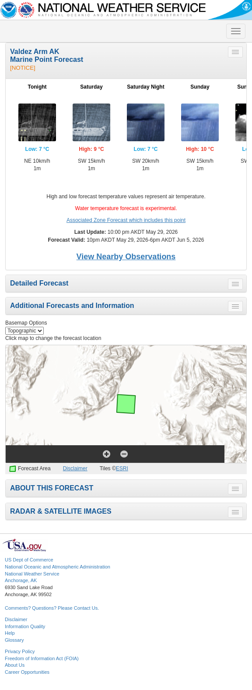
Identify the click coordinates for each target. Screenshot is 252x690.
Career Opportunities (27, 672)
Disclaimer (75, 468)
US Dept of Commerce (29, 559)
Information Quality (25, 626)
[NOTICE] (22, 67)
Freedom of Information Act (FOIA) (42, 658)
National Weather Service (32, 573)
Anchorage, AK (21, 580)
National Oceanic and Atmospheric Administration (57, 566)
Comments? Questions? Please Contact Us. (52, 608)
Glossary (14, 640)
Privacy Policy (20, 651)
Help (10, 633)
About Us (14, 665)
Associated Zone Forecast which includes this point (126, 220)
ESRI (122, 468)
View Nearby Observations (126, 256)
